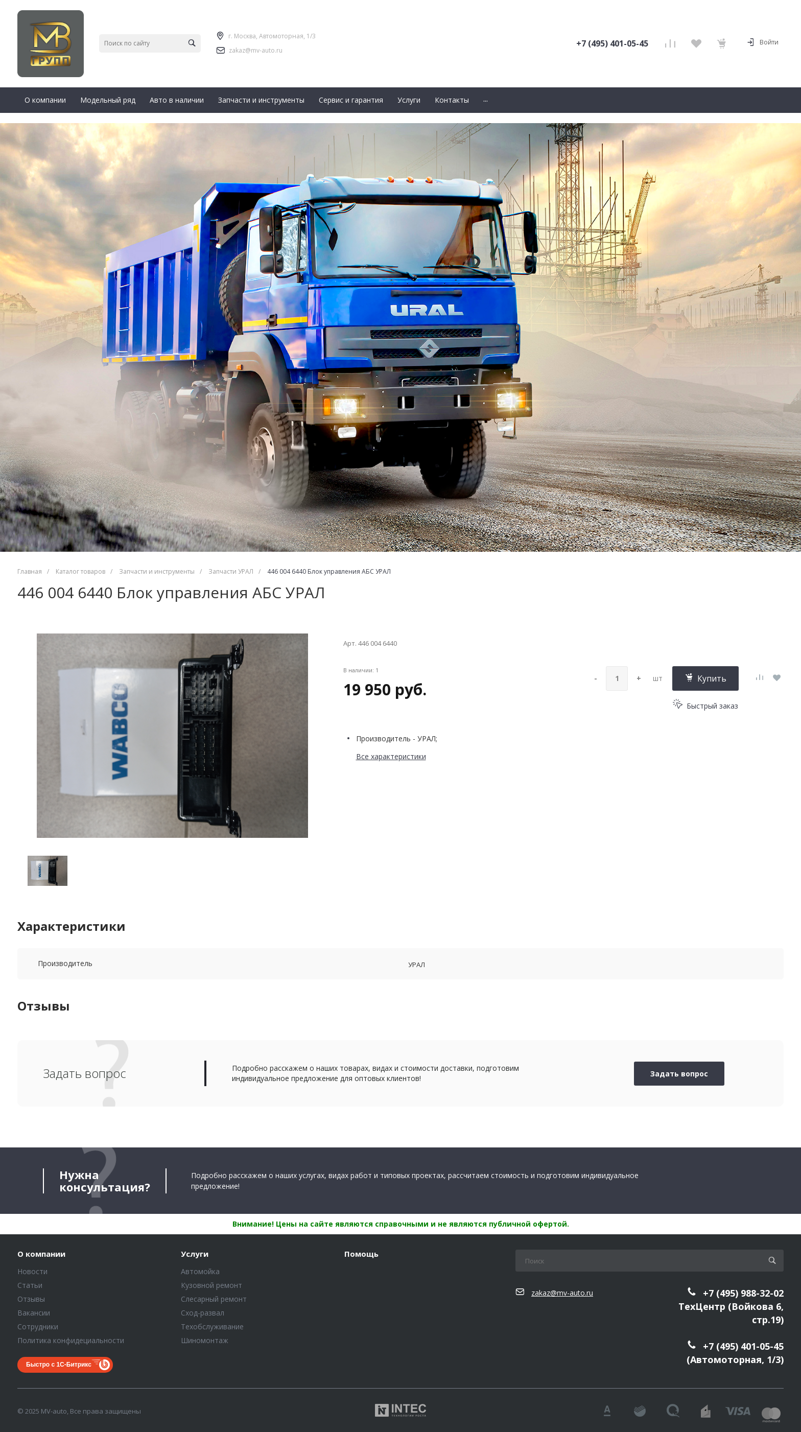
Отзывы (31, 1299)
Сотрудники (37, 1326)
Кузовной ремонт (211, 1285)
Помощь (361, 1254)
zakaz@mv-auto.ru (255, 50)
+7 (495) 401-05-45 (612, 43)
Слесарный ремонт (214, 1299)
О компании (41, 1254)
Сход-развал (202, 1313)
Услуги (194, 1254)
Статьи (29, 1285)
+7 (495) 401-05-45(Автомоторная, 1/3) (735, 1353)
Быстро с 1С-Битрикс (58, 1364)
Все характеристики (391, 756)
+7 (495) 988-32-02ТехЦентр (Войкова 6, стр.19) (731, 1306)
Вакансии (33, 1313)
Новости (32, 1271)
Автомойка (200, 1271)
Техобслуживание (212, 1326)
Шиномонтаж (204, 1340)
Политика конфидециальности (70, 1340)
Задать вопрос (679, 1073)
